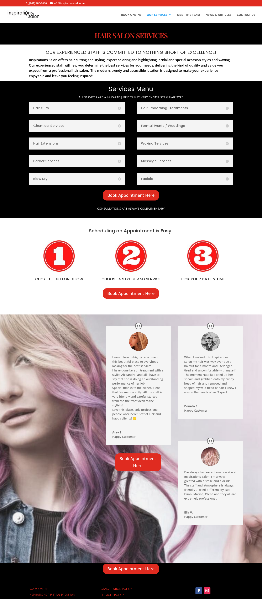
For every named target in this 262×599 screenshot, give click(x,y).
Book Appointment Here (130, 195)
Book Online (131, 15)
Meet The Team (188, 15)
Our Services (157, 15)
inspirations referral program (52, 595)
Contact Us (246, 15)
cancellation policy (116, 589)
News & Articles (218, 15)
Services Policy (112, 595)
